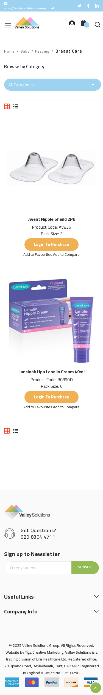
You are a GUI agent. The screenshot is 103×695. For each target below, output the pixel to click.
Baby (25, 51)
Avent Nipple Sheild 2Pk (51, 219)
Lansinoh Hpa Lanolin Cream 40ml (51, 371)
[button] (38, 254)
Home (9, 51)
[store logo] (27, 23)
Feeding (42, 51)
